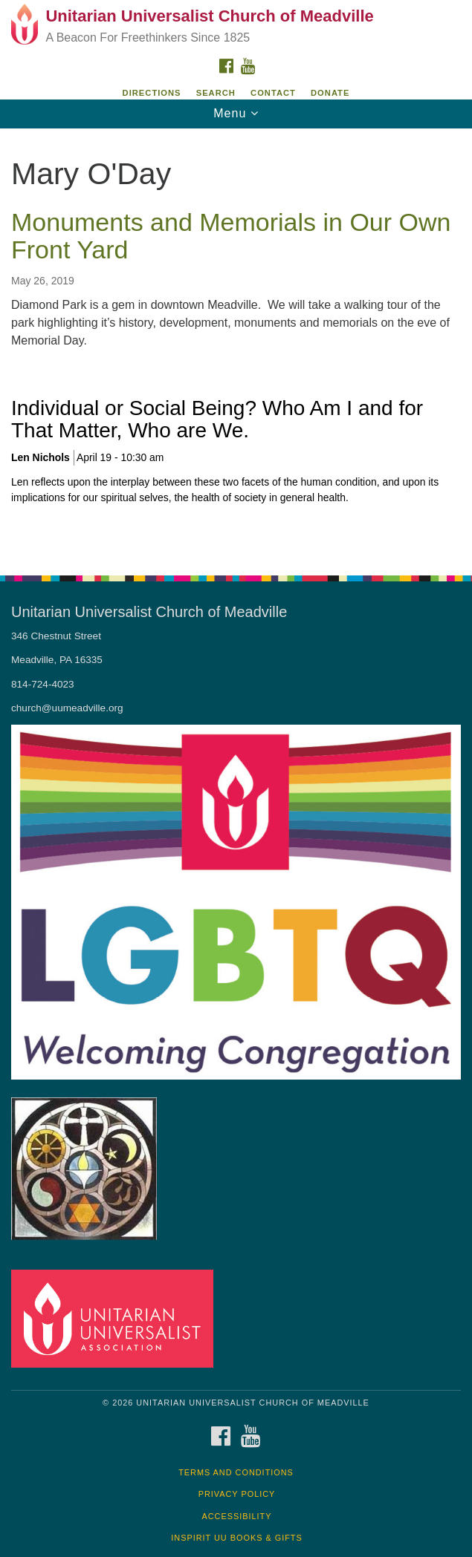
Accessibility (237, 1516)
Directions (152, 92)
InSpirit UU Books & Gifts (236, 1537)
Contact (273, 92)
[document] (236, 343)
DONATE (330, 92)
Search (216, 92)
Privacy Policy (237, 1493)
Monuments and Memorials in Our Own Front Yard (230, 236)
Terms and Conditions (236, 1472)
